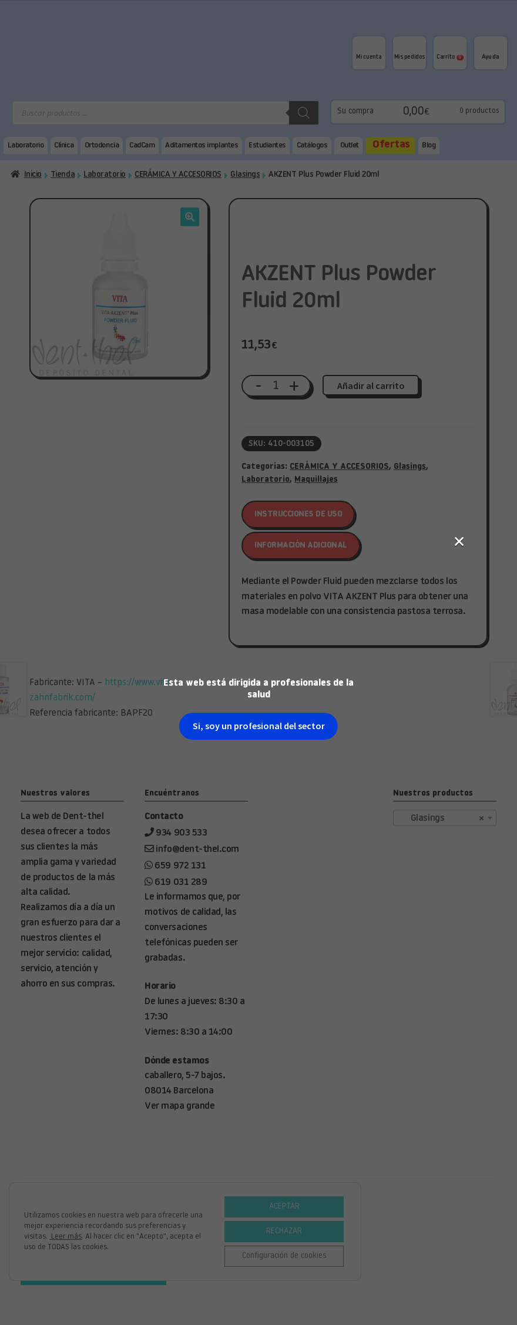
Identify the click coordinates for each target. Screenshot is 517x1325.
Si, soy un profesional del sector (259, 275)
